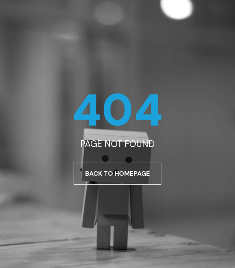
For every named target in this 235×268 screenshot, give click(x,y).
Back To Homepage (117, 173)
